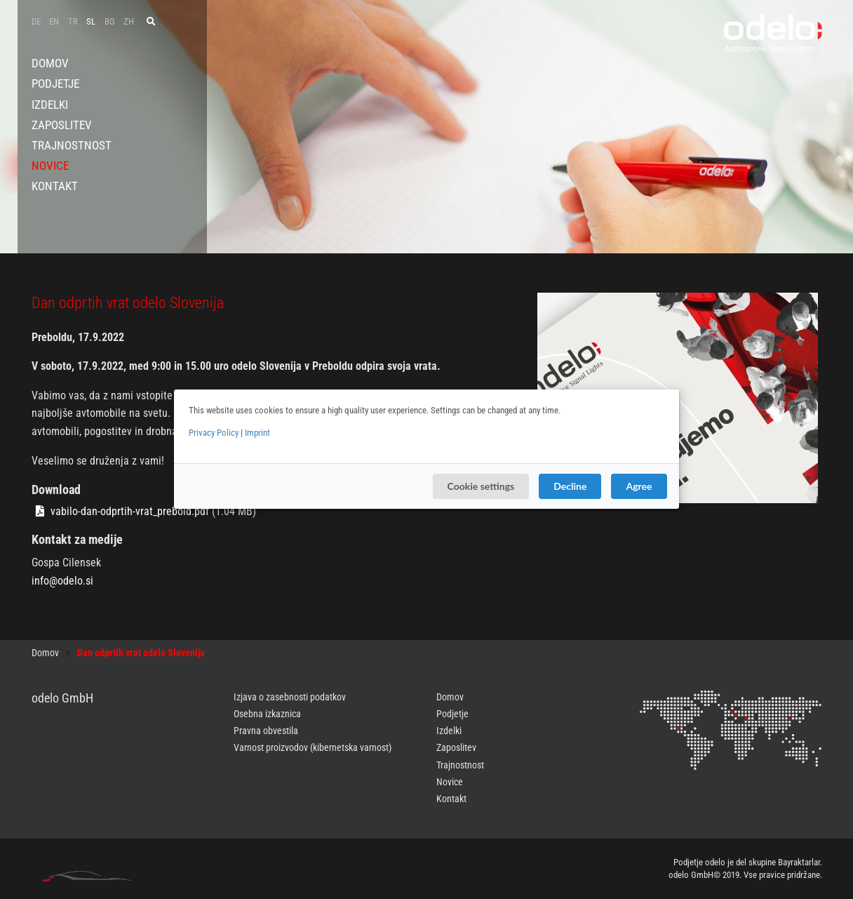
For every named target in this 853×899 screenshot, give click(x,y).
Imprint (257, 432)
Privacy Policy (214, 432)
